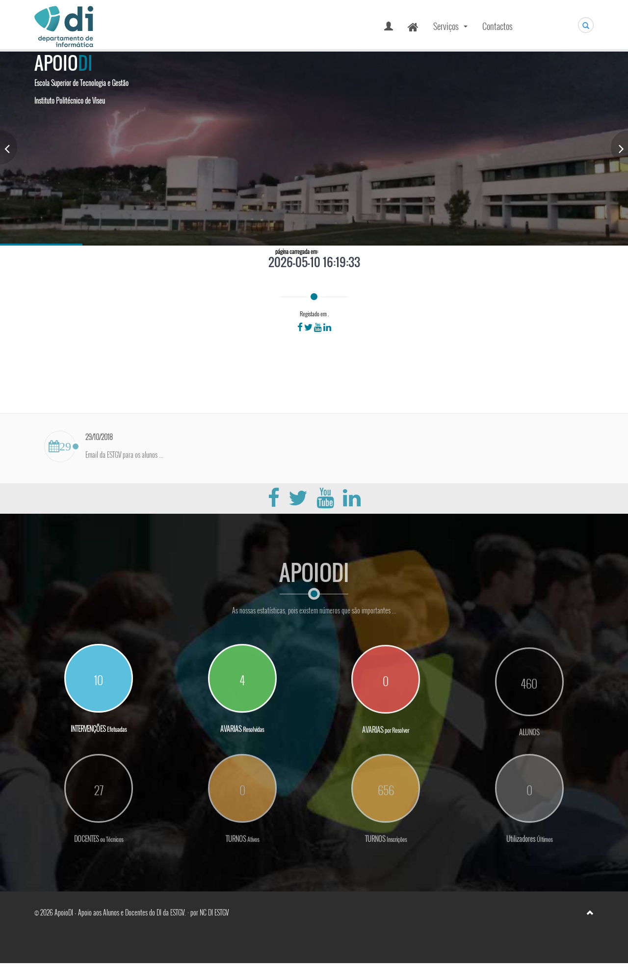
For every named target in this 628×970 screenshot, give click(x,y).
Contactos (497, 26)
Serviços (451, 29)
